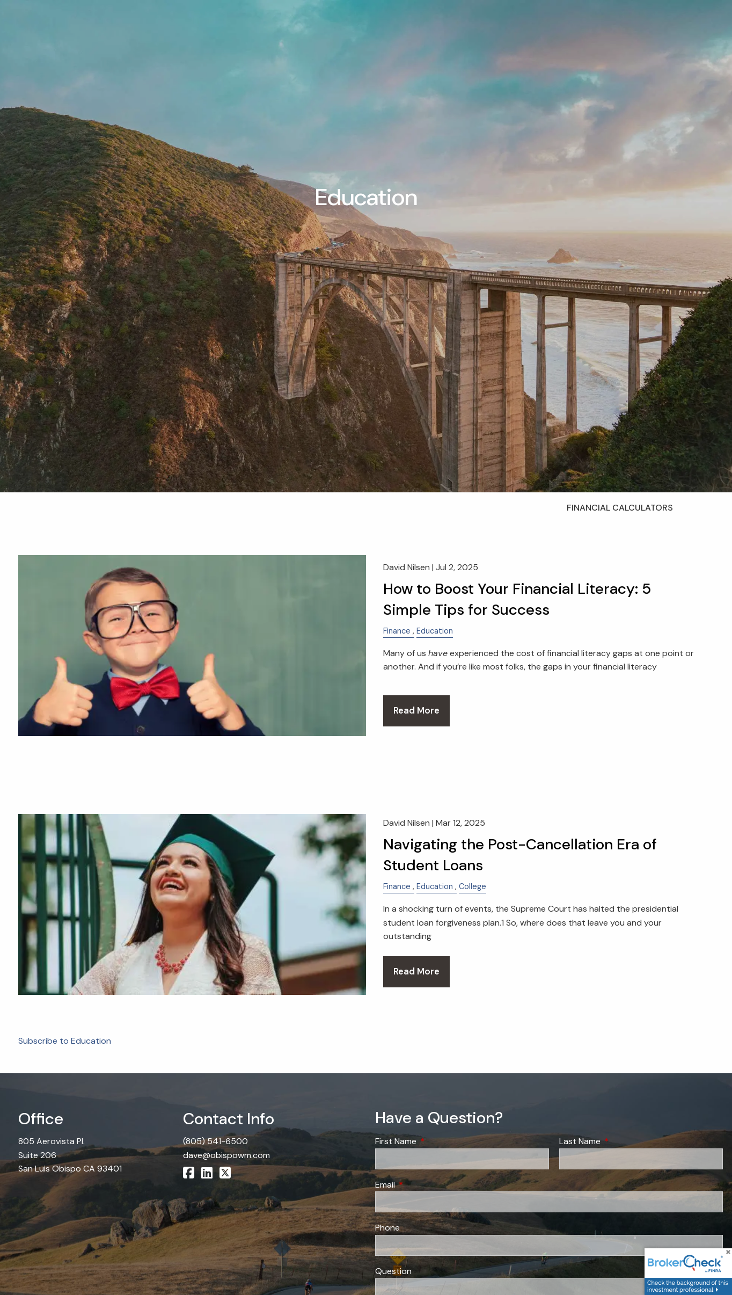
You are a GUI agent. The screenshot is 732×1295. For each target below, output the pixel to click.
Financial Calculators (620, 507)
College (472, 886)
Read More (416, 710)
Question (393, 1271)
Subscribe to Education (64, 1040)
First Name (437, 1141)
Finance (397, 631)
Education (434, 631)
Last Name (621, 1141)
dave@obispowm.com (226, 1155)
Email (426, 1184)
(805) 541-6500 (215, 1141)
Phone (387, 1227)
